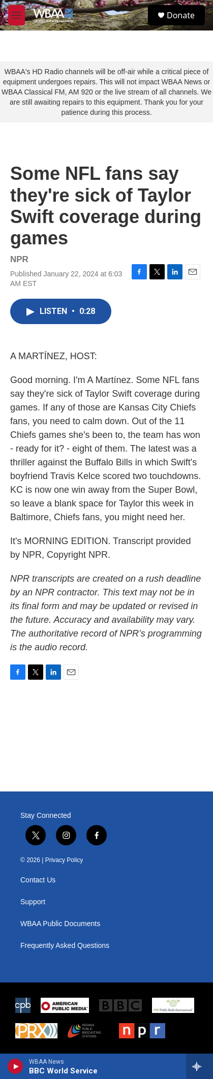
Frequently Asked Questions (64, 945)
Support (32, 902)
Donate (181, 15)
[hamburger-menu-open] (16, 15)
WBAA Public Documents (60, 924)
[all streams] (199, 1066)
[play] (15, 1066)
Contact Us (37, 880)
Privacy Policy (64, 860)
